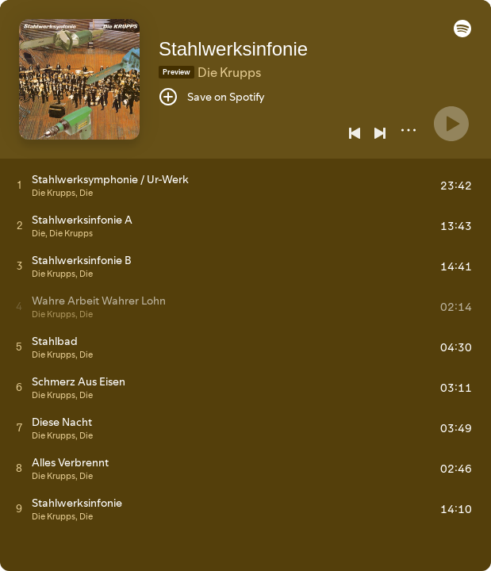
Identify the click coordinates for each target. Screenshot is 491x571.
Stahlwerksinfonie (233, 48)
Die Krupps (229, 72)
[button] (462, 33)
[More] (408, 130)
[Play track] (19, 185)
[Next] (380, 133)
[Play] (451, 124)
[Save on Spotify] (212, 96)
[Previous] (354, 133)
